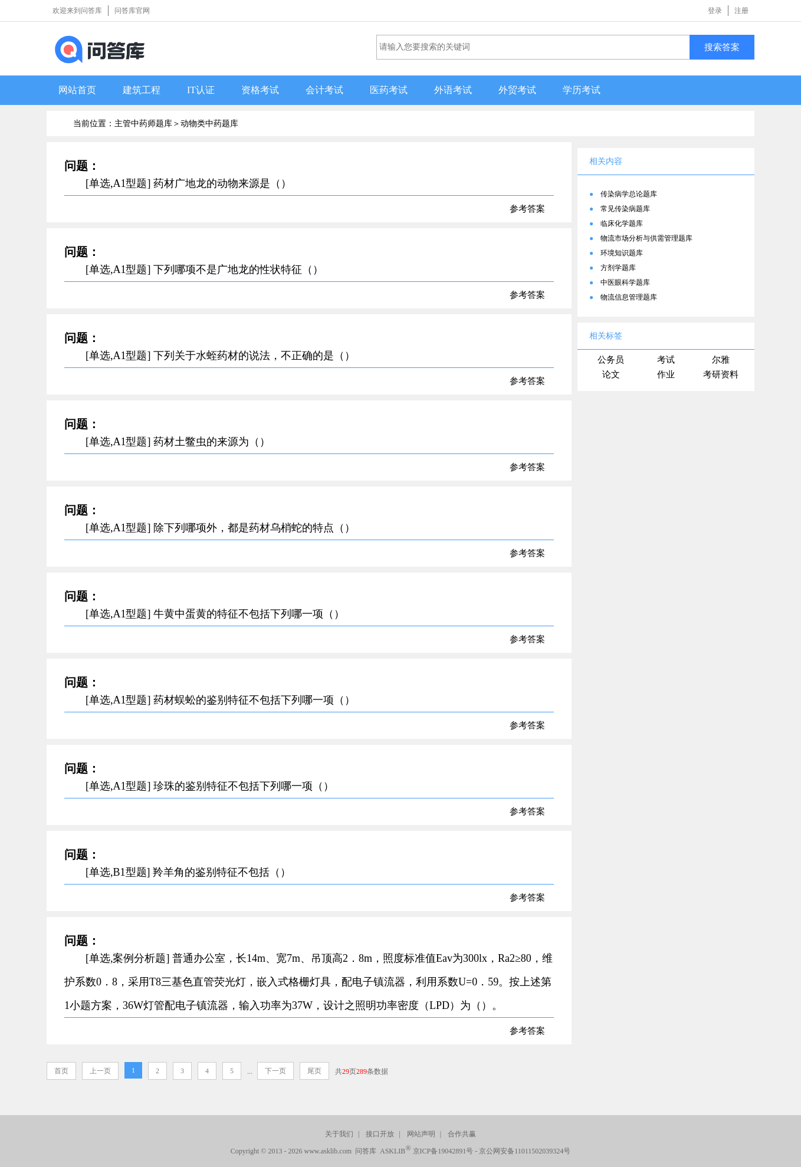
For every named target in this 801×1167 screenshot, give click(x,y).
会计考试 (324, 90)
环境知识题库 (621, 253)
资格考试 (260, 90)
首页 (61, 1071)
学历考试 (581, 90)
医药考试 (389, 90)
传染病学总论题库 (628, 194)
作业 (666, 374)
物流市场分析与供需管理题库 (646, 238)
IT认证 (201, 90)
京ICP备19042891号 (443, 1151)
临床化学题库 (621, 223)
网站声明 (421, 1134)
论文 (611, 374)
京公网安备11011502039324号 (524, 1151)
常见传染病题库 (625, 209)
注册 (741, 10)
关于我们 (339, 1134)
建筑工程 (141, 90)
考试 (666, 359)
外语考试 (453, 90)
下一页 (275, 1071)
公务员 (611, 359)
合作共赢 (462, 1134)
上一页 (100, 1071)
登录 (715, 10)
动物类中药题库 (209, 123)
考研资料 (720, 374)
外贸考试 (517, 90)
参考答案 (527, 208)
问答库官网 (132, 10)
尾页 (314, 1071)
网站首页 (77, 90)
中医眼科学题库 (625, 282)
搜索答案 (722, 47)
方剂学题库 (618, 268)
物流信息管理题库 (628, 297)
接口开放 (380, 1134)
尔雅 (721, 359)
